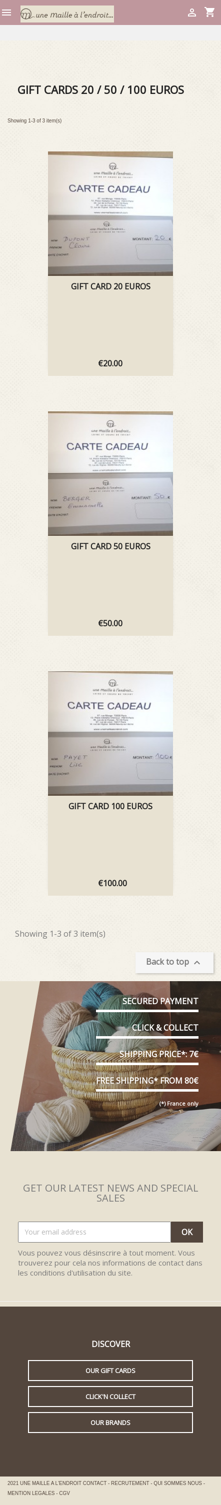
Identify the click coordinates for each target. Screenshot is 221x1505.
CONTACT (95, 1483)
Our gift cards (111, 1370)
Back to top (174, 962)
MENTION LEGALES (32, 1493)
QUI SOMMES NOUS (178, 1483)
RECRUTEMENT (130, 1483)
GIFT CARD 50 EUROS (110, 546)
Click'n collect (111, 1396)
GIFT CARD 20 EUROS (110, 286)
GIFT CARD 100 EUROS (110, 806)
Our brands (110, 1422)
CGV (64, 1493)
